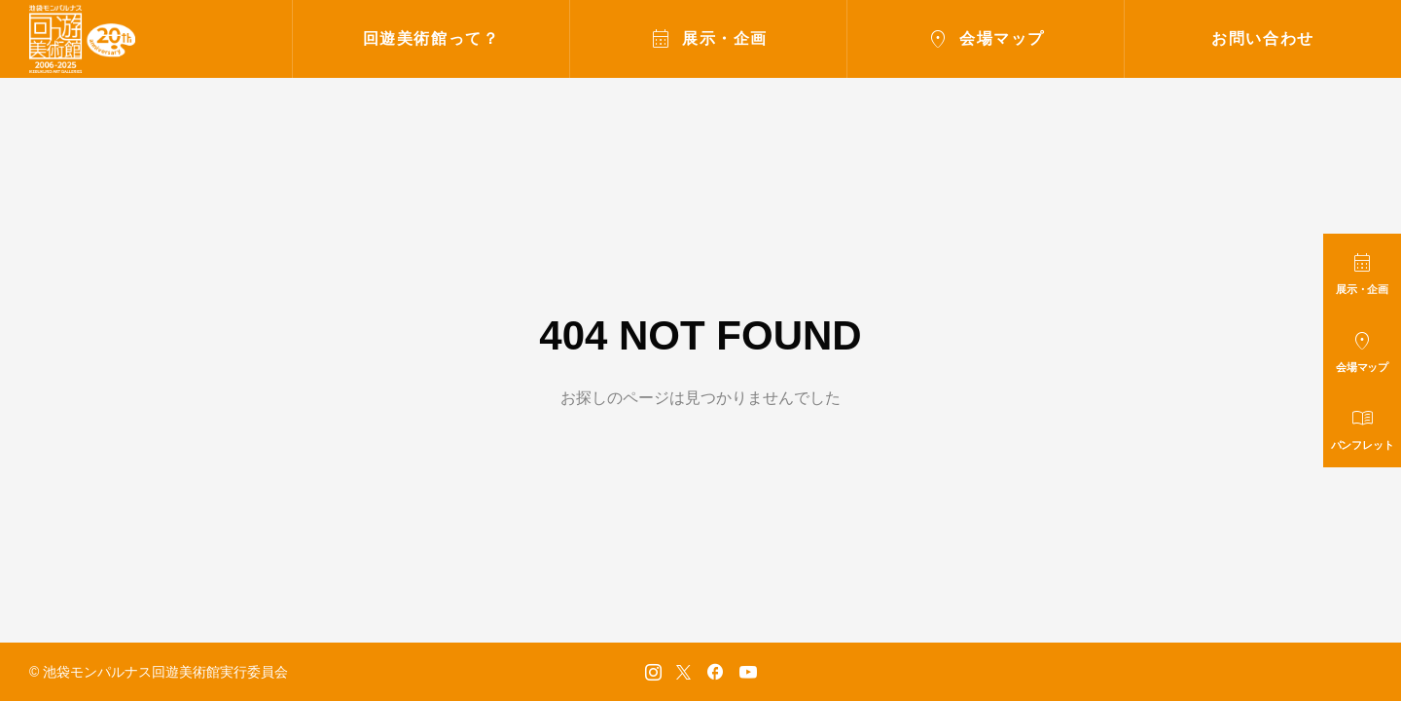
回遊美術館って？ (431, 38)
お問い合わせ (1262, 38)
